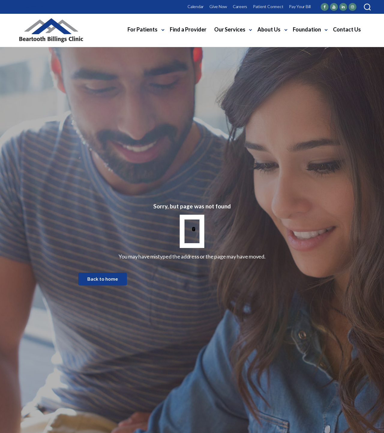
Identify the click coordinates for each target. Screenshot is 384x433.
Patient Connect (268, 6)
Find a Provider (188, 29)
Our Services (229, 29)
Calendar (196, 6)
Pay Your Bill (300, 6)
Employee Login (33, 6)
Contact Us (347, 29)
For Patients (143, 29)
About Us (268, 29)
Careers (240, 6)
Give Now (218, 6)
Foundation (307, 29)
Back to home (102, 279)
